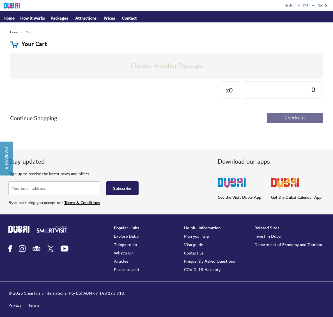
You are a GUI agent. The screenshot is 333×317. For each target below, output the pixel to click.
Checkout (294, 117)
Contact (129, 18)
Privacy (15, 305)
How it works (32, 18)
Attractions (86, 18)
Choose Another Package (166, 65)
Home (9, 18)
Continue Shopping (33, 118)
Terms (33, 305)
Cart (29, 32)
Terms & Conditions (82, 202)
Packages (59, 18)
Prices (109, 18)
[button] (6, 158)
